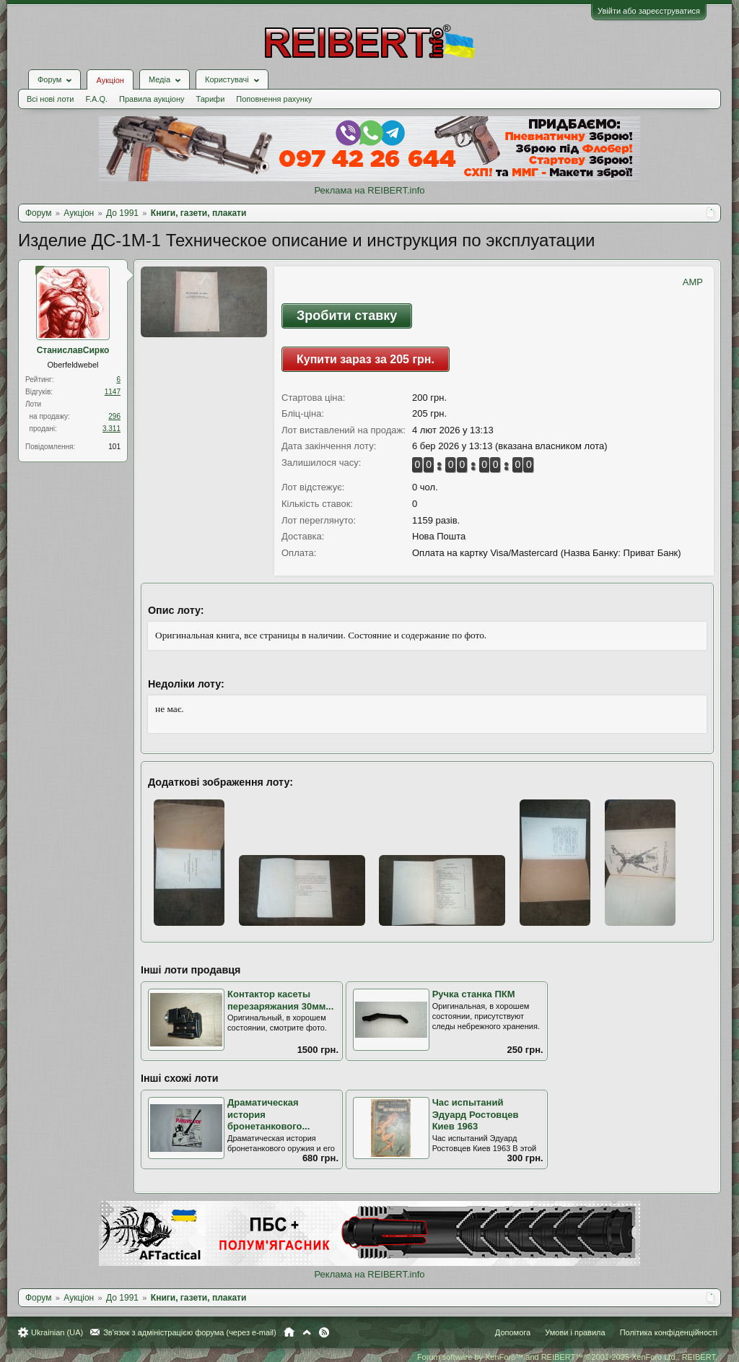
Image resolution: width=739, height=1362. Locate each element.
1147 (113, 392)
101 (114, 447)
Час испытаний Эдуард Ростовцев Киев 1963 (475, 1114)
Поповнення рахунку (274, 99)
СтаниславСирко (73, 350)
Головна (289, 1332)
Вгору (307, 1332)
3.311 (111, 429)
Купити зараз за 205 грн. (365, 359)
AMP (693, 282)
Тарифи (210, 99)
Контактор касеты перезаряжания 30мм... (280, 1000)
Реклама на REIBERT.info (369, 190)
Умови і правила (575, 1332)
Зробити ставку (347, 315)
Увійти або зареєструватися (649, 10)
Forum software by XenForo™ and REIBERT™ (567, 1357)
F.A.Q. (96, 99)
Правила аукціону (151, 99)
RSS (324, 1332)
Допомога (512, 1332)
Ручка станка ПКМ (473, 994)
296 (114, 416)
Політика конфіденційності (668, 1332)
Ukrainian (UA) (57, 1332)
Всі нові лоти (50, 99)
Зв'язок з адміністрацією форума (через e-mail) (189, 1332)
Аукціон (109, 80)
